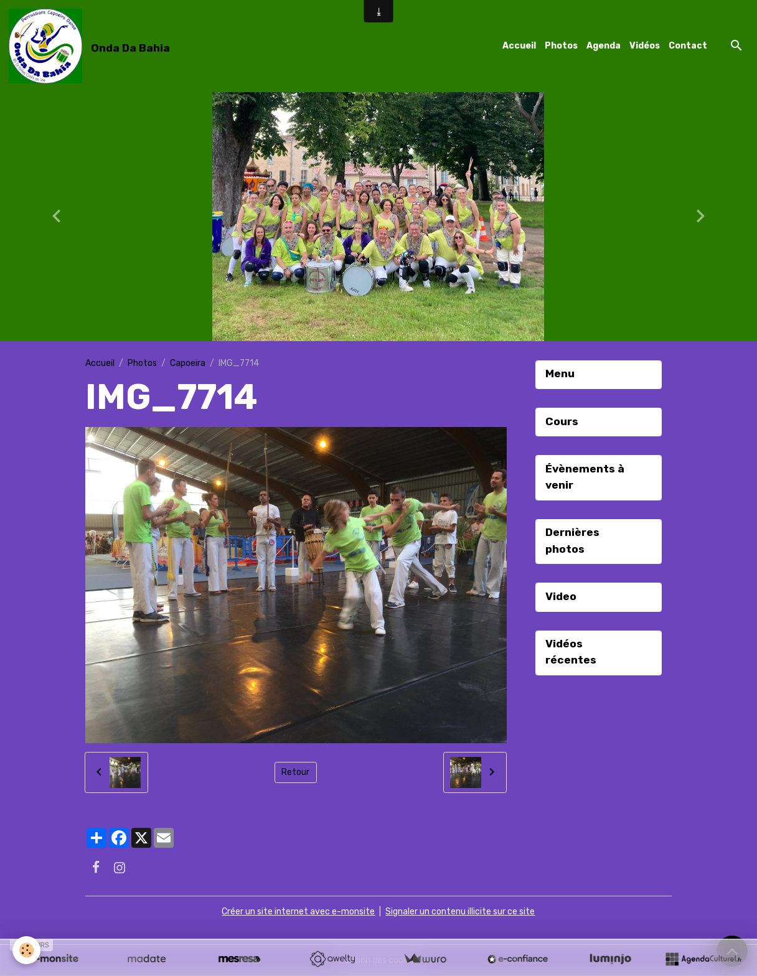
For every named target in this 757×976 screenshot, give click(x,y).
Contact (688, 45)
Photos (561, 45)
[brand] (91, 46)
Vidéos (644, 45)
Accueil (519, 45)
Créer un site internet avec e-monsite (298, 911)
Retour (295, 772)
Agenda (603, 45)
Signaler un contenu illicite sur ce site (460, 911)
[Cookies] (26, 950)
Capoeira (187, 363)
